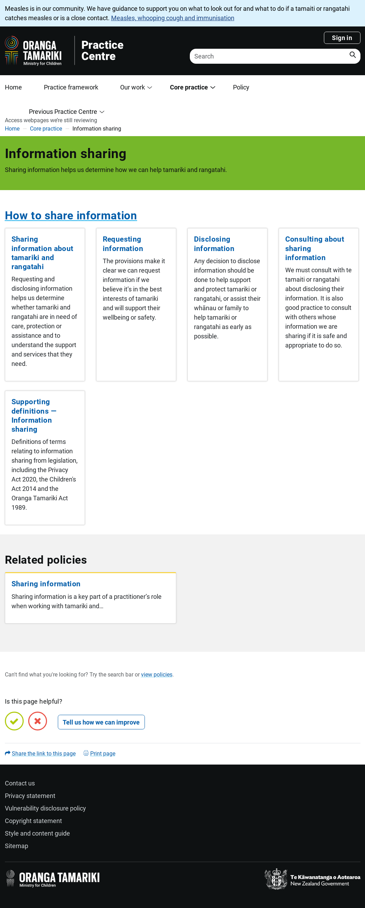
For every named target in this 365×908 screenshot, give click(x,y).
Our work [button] (132, 87)
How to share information (71, 215)
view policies (156, 674)
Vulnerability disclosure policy (45, 808)
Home (13, 87)
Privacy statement (30, 795)
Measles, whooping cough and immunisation (172, 18)
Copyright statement (33, 820)
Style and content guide (37, 833)
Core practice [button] (189, 87)
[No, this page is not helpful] (37, 721)
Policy (241, 87)
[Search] (275, 56)
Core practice (46, 128)
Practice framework (71, 87)
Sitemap (16, 846)
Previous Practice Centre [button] (63, 111)
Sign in (342, 37)
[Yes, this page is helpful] (14, 721)
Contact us (20, 783)
